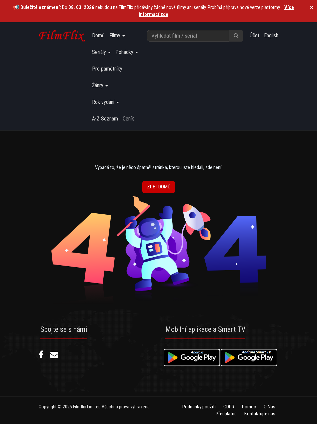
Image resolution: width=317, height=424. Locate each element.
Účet (254, 35)
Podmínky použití (199, 407)
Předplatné (226, 414)
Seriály (101, 52)
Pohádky (126, 52)
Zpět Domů (158, 187)
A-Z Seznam (105, 118)
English (271, 35)
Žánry (100, 85)
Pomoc (249, 407)
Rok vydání (105, 102)
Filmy (117, 35)
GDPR (228, 407)
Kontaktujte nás (259, 414)
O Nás (269, 407)
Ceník (128, 118)
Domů (98, 35)
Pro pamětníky (107, 69)
